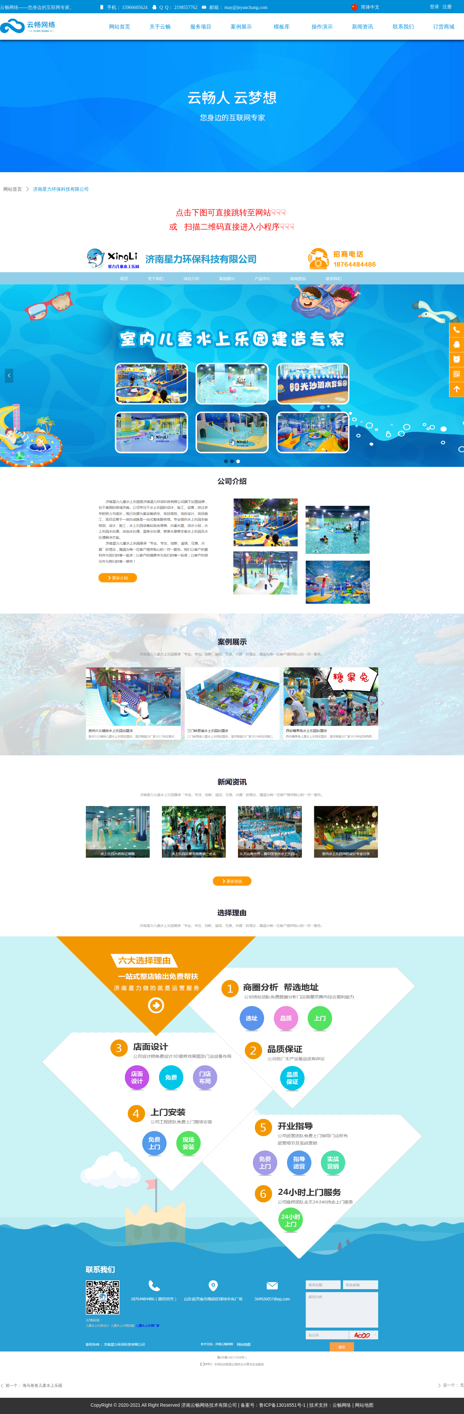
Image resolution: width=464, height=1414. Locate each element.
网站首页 (12, 189)
